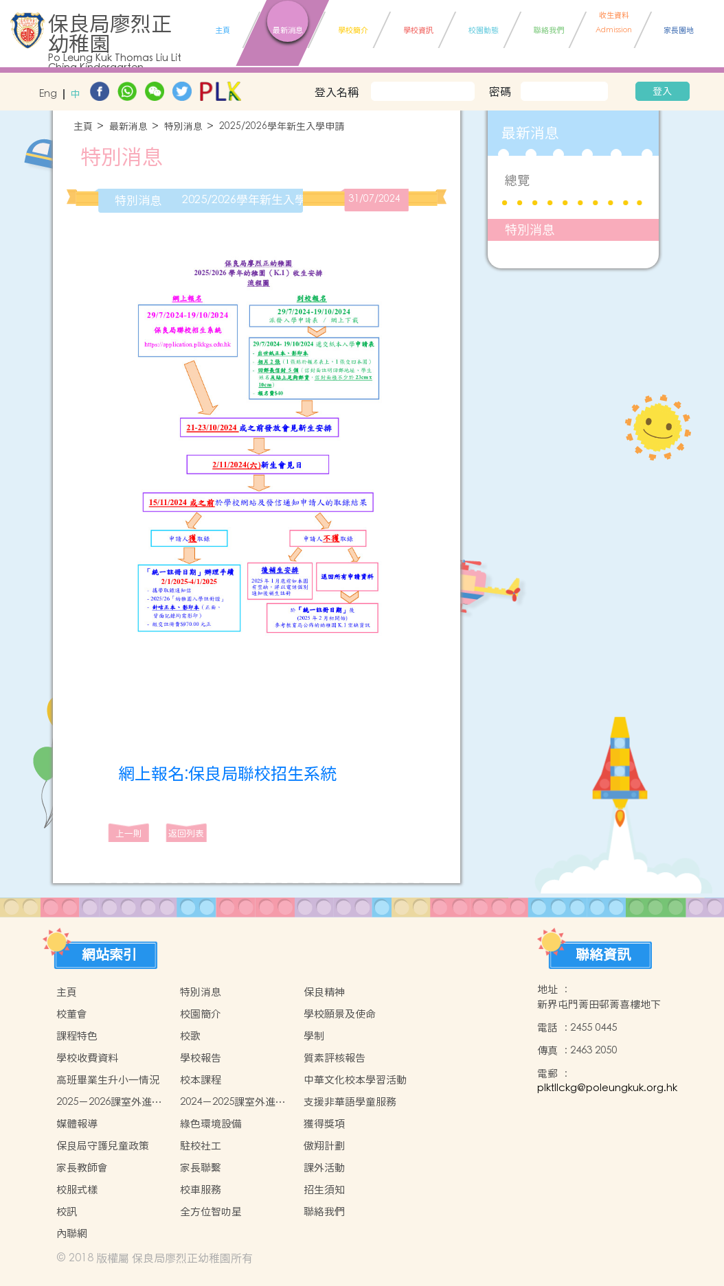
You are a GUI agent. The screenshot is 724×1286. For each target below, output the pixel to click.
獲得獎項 (324, 1124)
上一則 (128, 833)
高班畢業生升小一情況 (107, 1080)
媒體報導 (77, 1124)
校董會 (71, 1014)
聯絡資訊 (603, 954)
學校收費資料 (87, 1058)
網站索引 (109, 954)
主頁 (83, 126)
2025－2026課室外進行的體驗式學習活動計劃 (109, 1102)
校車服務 (200, 1189)
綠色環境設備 (211, 1124)
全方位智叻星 (211, 1211)
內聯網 (71, 1233)
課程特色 (77, 1036)
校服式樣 (77, 1189)
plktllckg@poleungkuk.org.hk (607, 1088)
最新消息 (128, 126)
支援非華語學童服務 (350, 1102)
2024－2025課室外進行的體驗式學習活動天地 (233, 1102)
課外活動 (324, 1167)
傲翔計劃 (324, 1145)
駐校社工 (200, 1145)
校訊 (66, 1211)
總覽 (517, 180)
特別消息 (183, 126)
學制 (314, 1036)
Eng (48, 94)
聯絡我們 (324, 1211)
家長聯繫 (200, 1167)
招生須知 (324, 1189)
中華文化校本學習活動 (355, 1080)
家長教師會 (82, 1167)
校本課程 (200, 1080)
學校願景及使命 (340, 1014)
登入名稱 (337, 92)
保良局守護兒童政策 (102, 1145)
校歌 (190, 1036)
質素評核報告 (334, 1058)
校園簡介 (200, 1014)
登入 (662, 91)
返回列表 (186, 833)
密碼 (500, 91)
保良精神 (324, 992)
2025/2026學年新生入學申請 (281, 126)
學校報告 (200, 1058)
